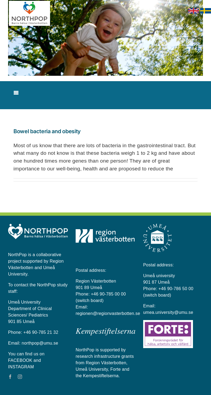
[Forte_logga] (168, 322)
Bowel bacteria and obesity (47, 131)
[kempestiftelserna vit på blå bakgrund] (105, 330)
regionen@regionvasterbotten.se (108, 313)
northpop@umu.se (40, 343)
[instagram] (20, 377)
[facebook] (10, 377)
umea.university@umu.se (168, 312)
